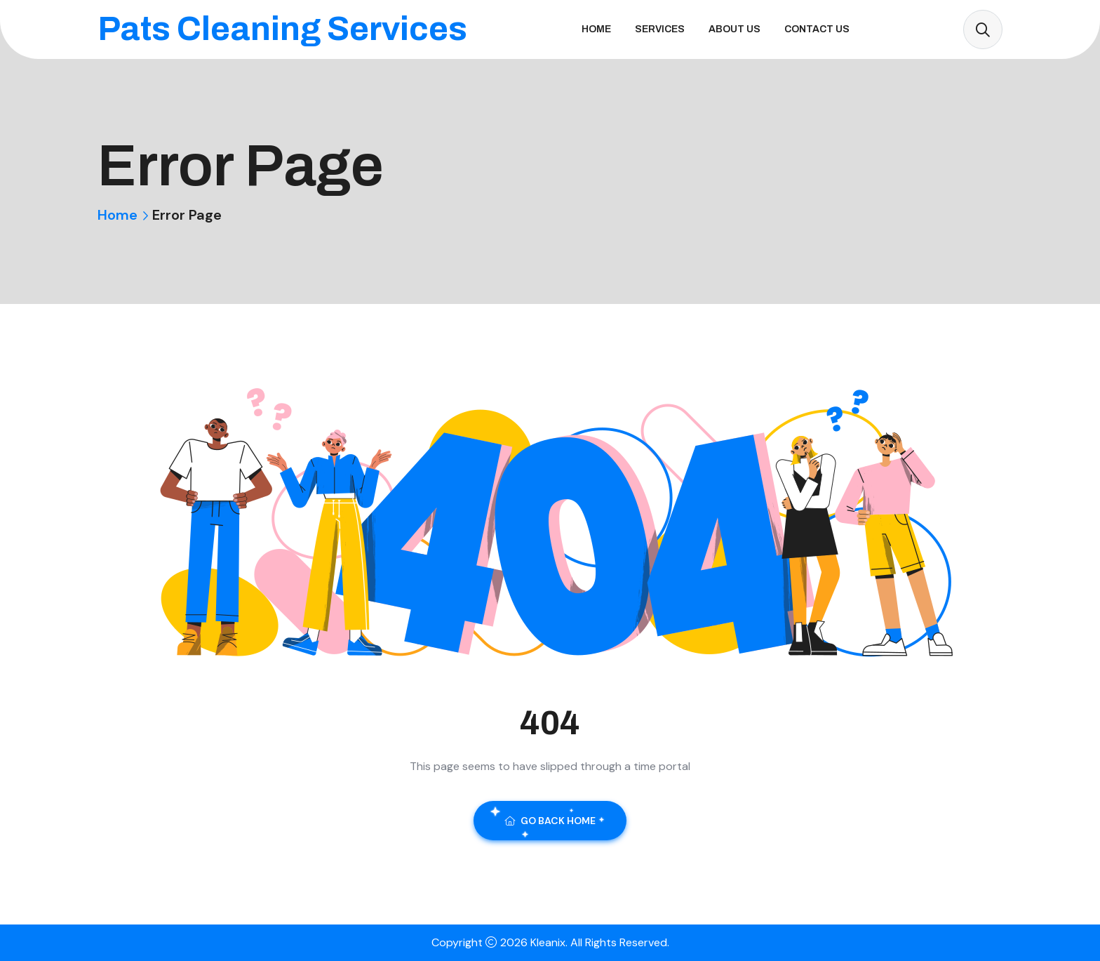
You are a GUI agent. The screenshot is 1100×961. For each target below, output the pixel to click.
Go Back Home (550, 820)
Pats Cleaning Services (282, 29)
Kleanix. (550, 942)
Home (596, 29)
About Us (734, 29)
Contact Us (817, 29)
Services (660, 29)
